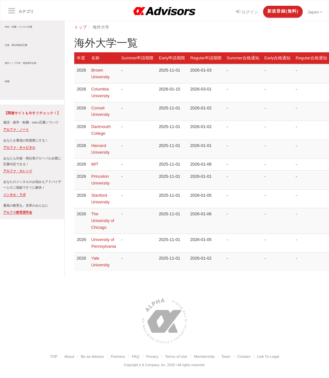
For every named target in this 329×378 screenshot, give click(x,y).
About (69, 356)
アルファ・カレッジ (17, 171)
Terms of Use (176, 356)
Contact (243, 356)
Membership (204, 356)
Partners (118, 356)
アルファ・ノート (16, 129)
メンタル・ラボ (14, 194)
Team (226, 356)
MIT (94, 164)
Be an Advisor (92, 356)
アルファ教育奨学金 (17, 212)
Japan (314, 12)
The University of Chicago (102, 220)
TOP (54, 356)
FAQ (135, 356)
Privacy (152, 356)
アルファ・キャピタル (19, 147)
